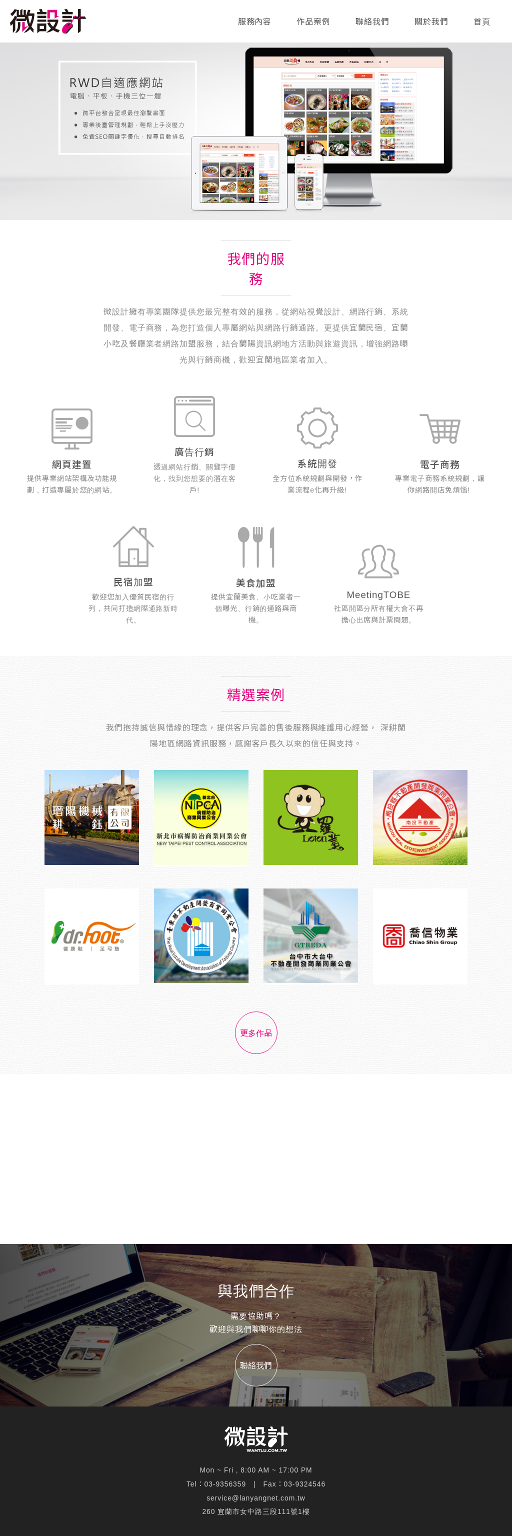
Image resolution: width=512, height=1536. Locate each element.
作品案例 (313, 22)
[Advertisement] (256, 1159)
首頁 (482, 22)
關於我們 (431, 22)
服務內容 (255, 22)
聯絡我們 (373, 22)
